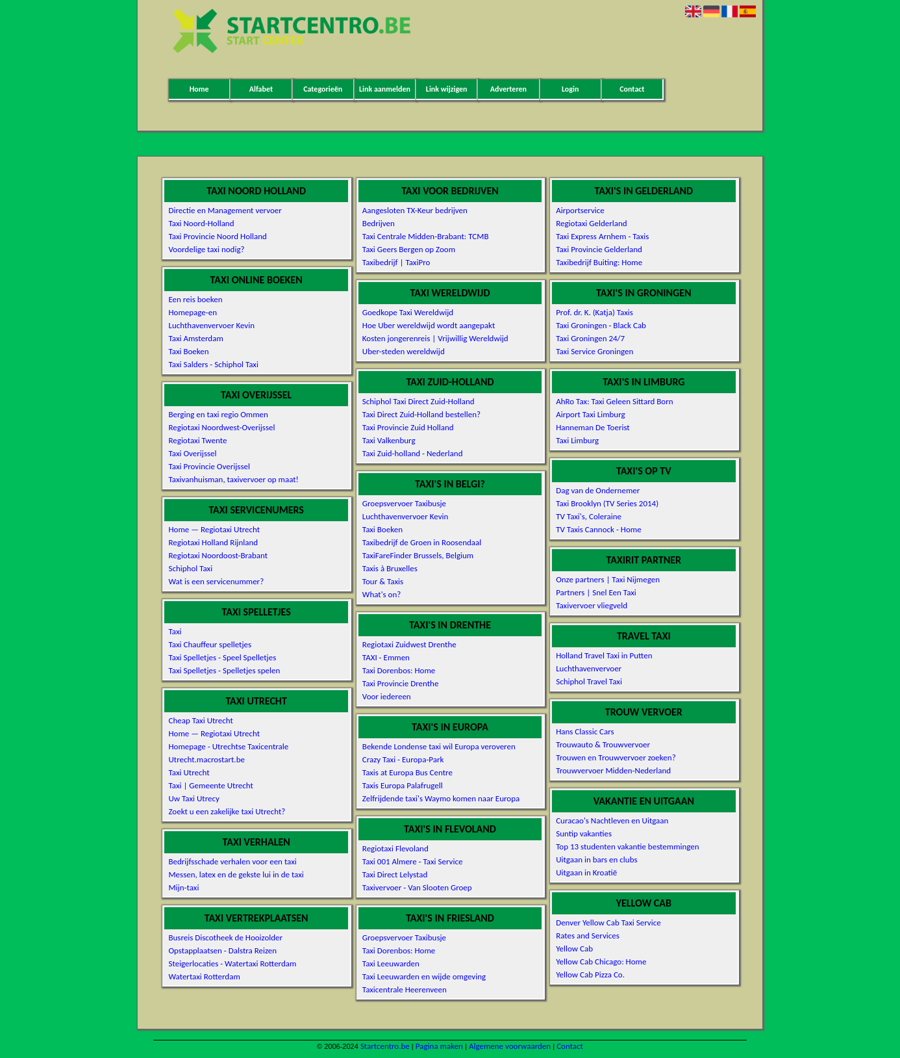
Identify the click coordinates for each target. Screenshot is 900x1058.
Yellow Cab (574, 948)
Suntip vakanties (584, 833)
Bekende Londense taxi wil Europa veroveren (439, 746)
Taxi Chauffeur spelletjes (209, 644)
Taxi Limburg (577, 440)
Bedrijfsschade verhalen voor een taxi (232, 861)
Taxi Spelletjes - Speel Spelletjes (222, 657)
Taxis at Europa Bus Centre (407, 772)
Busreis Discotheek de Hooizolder (225, 937)
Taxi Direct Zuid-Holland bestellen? (421, 414)
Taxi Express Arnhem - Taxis (602, 236)
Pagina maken (439, 1046)
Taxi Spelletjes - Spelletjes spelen (224, 670)
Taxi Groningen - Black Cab (601, 325)
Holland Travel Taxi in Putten (604, 655)
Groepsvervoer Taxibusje (404, 503)
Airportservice (580, 210)
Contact (631, 89)
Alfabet (261, 89)
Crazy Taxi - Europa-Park (403, 759)
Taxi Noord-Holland (201, 223)
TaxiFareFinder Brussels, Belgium (417, 555)
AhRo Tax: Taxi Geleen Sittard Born (614, 401)
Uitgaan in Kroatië (586, 872)
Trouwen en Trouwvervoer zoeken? (616, 757)
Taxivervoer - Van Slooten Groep (417, 887)
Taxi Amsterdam (195, 338)
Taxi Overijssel (192, 453)
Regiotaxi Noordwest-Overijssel (221, 427)
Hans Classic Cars (585, 731)
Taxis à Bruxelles (390, 568)
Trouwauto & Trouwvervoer (603, 744)
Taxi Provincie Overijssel (208, 466)
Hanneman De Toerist (593, 427)
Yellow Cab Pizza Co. (590, 974)
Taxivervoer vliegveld (591, 605)
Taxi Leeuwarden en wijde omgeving (424, 976)
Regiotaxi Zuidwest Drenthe (409, 644)
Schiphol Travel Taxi (589, 681)
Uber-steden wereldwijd (403, 351)
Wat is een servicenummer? (216, 581)
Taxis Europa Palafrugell (402, 785)
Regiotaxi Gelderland (591, 223)
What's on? (381, 594)
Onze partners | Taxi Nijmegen (608, 579)
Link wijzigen (447, 89)
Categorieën (322, 89)
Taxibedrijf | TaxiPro (396, 262)
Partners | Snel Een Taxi (596, 592)
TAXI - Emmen (386, 657)
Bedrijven (378, 223)
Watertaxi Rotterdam (204, 976)
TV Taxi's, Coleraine (588, 516)
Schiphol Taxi (190, 568)
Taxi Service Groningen (594, 351)
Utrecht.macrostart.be (206, 759)
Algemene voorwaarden (510, 1046)
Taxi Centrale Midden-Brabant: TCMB (425, 236)
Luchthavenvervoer (588, 668)
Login (570, 89)
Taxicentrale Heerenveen (404, 989)
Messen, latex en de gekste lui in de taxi (235, 874)
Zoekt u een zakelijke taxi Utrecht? (226, 811)
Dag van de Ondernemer (598, 490)
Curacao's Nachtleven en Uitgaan (612, 820)
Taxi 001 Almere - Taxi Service (412, 861)
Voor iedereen (386, 696)
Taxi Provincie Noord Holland (217, 236)
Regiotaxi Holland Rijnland (213, 542)
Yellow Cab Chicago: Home (601, 961)
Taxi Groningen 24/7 (590, 338)
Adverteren (508, 89)
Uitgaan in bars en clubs (596, 859)
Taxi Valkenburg (389, 440)
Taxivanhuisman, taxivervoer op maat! (233, 479)
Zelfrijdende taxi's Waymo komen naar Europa (440, 798)
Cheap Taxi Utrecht (200, 720)
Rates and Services (587, 935)
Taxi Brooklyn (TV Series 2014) (607, 503)
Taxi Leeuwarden (390, 963)
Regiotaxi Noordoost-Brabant (218, 555)
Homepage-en (192, 312)
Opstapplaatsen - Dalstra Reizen (222, 950)
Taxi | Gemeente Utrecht (210, 785)
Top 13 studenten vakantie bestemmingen (627, 846)
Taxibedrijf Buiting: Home (599, 262)
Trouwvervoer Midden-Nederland (613, 770)
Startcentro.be (385, 1046)
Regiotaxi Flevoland (395, 848)
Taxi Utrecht (188, 772)
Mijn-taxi (183, 887)
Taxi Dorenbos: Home (399, 670)
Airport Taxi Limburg (590, 414)
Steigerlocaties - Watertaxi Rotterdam (232, 963)
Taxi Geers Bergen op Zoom (408, 249)
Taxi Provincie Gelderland (599, 249)
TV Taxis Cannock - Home (598, 529)
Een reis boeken (195, 299)
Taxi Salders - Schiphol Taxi (213, 364)
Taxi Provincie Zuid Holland (408, 427)
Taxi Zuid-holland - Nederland (412, 453)
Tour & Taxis (382, 581)
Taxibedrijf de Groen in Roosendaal (421, 542)
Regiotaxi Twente (197, 440)
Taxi (174, 631)
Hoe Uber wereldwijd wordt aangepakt (428, 325)
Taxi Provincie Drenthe (400, 683)
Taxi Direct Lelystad (394, 874)
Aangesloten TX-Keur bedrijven (415, 210)
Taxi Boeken (188, 351)
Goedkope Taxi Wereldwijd (407, 312)
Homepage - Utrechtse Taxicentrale (228, 746)
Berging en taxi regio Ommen (218, 414)
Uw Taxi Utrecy (193, 798)
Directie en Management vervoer (224, 210)
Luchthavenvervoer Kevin (211, 325)
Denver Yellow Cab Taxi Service (608, 922)
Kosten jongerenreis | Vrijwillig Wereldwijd (435, 338)
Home (199, 89)
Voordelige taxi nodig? (206, 249)
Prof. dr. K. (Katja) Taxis (594, 312)
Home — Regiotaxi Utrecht (214, 529)
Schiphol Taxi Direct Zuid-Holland (418, 401)
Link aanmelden (384, 89)
